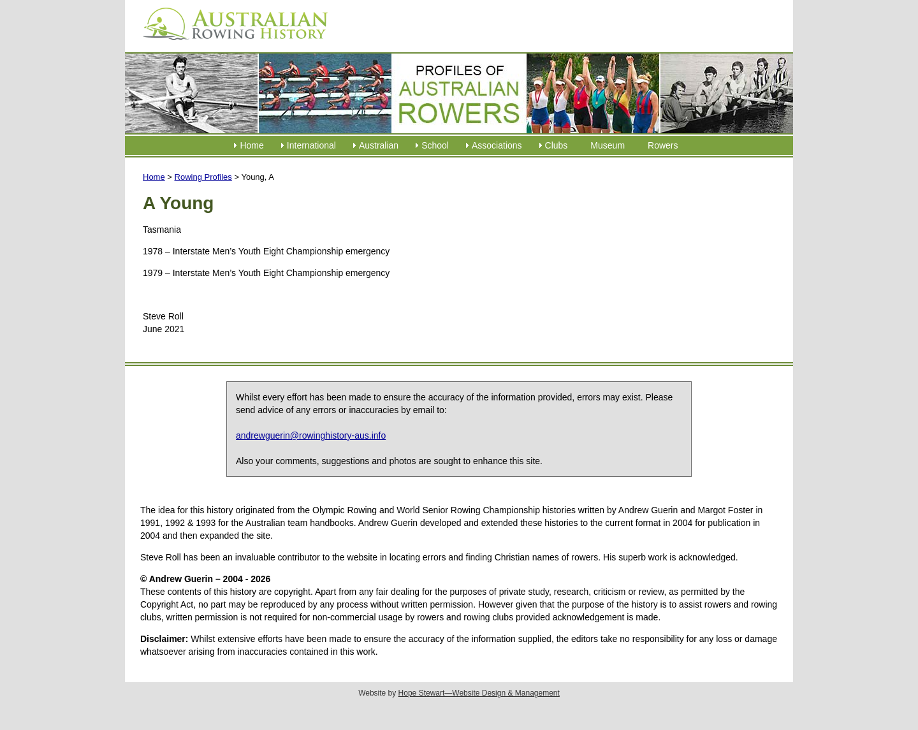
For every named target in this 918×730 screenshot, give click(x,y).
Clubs (556, 145)
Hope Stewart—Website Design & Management (479, 693)
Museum (607, 145)
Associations (497, 145)
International (311, 145)
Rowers (663, 145)
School (435, 145)
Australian (378, 145)
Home (251, 145)
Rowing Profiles (203, 177)
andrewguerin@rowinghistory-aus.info (311, 435)
